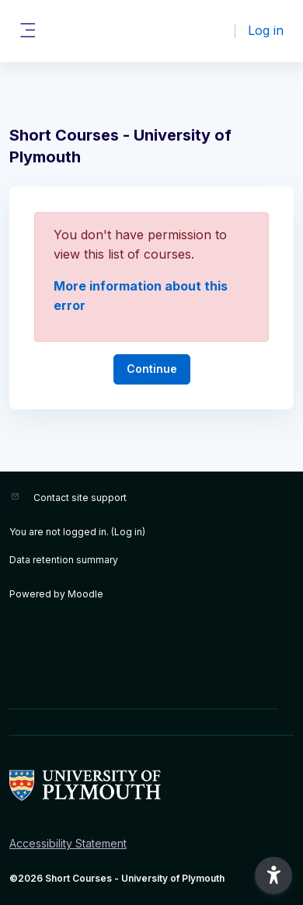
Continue (152, 368)
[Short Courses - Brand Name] (151, 785)
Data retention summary (63, 560)
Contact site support (80, 497)
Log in (266, 30)
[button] (273, 875)
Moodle (85, 594)
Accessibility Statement (68, 843)
